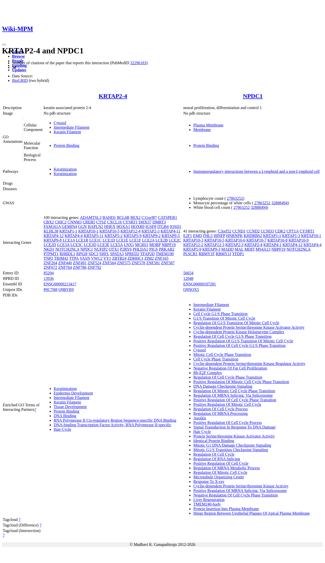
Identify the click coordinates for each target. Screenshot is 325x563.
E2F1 (187, 236)
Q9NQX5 (191, 289)
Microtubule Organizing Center (218, 477)
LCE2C (175, 240)
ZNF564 (109, 263)
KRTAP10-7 (256, 240)
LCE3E (103, 245)
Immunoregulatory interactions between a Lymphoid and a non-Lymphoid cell (256, 171)
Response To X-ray (208, 481)
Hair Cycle (62, 429)
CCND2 (252, 231)
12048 (188, 278)
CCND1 (238, 231)
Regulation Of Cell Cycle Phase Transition (227, 377)
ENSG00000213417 (60, 284)
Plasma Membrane (208, 125)
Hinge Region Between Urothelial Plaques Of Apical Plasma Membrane (251, 513)
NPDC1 (253, 96)
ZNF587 (168, 263)
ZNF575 (124, 263)
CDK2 (280, 231)
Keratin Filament (67, 132)
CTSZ (101, 222)
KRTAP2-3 (151, 231)
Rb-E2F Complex (207, 373)
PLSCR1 (190, 254)
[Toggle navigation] (4, 44)
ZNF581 (153, 263)
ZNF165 (161, 258)
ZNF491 (79, 263)
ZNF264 (50, 263)
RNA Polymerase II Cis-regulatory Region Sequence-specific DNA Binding (115, 420)
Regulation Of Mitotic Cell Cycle (220, 472)
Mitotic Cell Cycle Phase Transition (222, 354)
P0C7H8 (50, 289)
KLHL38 (51, 231)
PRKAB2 (166, 249)
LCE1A (68, 240)
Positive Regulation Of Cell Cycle (220, 463)
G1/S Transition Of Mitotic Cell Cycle (224, 318)
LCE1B (82, 240)
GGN (82, 226)
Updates (19, 70)
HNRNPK (234, 236)
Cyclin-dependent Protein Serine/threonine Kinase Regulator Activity (249, 363)
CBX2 (49, 222)
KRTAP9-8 (53, 240)
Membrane (202, 129)
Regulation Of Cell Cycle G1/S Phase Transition (232, 336)
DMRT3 (159, 222)
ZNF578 (138, 263)
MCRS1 (141, 245)
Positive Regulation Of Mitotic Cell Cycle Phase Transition (241, 382)
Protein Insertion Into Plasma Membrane (226, 509)
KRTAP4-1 (273, 245)
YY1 (107, 258)
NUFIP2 (101, 249)
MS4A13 (262, 249)
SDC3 (93, 254)
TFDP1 (238, 254)
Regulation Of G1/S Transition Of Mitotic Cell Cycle (236, 323)
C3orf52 (224, 231)
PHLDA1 (140, 249)
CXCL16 (114, 222)
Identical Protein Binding (213, 441)
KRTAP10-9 (298, 240)
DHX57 (145, 222)
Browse (18, 56)
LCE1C (95, 240)
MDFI (249, 249)
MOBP (154, 245)
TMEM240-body (207, 504)
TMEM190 (165, 254)
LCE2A (148, 240)
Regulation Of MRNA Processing (220, 413)
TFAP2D (147, 254)
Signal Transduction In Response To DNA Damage (234, 427)
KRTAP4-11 (170, 231)
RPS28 (81, 254)
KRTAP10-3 (193, 240)
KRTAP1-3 (291, 236)
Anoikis (199, 418)
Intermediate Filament (71, 127)
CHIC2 (61, 222)
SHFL (104, 254)
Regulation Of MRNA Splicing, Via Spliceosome (233, 395)
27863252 (235, 198)
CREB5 (89, 222)
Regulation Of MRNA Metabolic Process (226, 468)
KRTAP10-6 (235, 240)
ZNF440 (65, 263)
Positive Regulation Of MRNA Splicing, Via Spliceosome (240, 490)
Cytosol (60, 123)
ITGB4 (163, 226)
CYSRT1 (130, 222)
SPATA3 (117, 254)
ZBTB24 (119, 258)
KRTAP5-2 (114, 236)
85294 (49, 273)
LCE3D (90, 245)
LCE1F (135, 240)
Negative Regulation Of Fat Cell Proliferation (230, 368)
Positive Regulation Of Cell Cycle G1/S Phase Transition (239, 345)
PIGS (153, 249)
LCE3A (63, 245)
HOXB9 (137, 226)
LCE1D (109, 240)
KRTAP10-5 (110, 231)
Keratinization (65, 169)
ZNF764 (65, 267)
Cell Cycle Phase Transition (215, 359)
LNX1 (129, 245)
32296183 (138, 63)
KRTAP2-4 (113, 96)
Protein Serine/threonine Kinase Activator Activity (234, 436)
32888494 (279, 203)
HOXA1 (123, 226)
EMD (197, 236)
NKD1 (49, 249)
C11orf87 (149, 217)
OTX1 (114, 249)
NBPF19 (168, 245)
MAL (239, 249)
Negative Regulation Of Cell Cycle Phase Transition (235, 495)
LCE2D (50, 245)
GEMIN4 (69, 226)
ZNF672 (50, 267)
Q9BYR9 (66, 289)
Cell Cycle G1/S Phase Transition (220, 314)
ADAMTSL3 (90, 217)
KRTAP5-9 (132, 236)
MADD (227, 249)
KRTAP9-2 (152, 236)
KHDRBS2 (253, 236)
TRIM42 (61, 258)
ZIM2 (149, 258)
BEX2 (136, 217)
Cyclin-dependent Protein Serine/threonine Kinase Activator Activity (248, 327)
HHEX (109, 226)
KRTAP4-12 (54, 236)
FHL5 (208, 236)
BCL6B (123, 217)
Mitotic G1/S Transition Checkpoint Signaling (230, 450)
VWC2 (96, 258)
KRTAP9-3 (171, 236)
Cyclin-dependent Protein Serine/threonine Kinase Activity (240, 486)
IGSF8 (151, 226)
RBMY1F (207, 254)
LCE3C (77, 245)
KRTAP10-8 (278, 240)
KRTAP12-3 (214, 245)
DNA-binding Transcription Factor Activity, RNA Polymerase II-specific (112, 425)
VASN (85, 258)
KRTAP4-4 (73, 236)
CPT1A (292, 231)
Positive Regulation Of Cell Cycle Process (227, 422)
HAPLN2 (95, 226)
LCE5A (116, 245)
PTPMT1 (51, 254)
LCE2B (161, 240)
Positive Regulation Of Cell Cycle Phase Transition (234, 400)
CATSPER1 (167, 217)
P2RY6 (126, 249)
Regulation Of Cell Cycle (213, 454)
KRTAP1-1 (68, 231)
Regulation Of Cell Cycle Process (220, 409)
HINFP (219, 236)
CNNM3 (75, 222)
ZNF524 (94, 263)
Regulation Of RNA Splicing (216, 459)
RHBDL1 (67, 254)
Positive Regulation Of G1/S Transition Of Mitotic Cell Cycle (243, 341)
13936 (49, 278)
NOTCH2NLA (67, 249)
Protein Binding (66, 145)
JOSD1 (175, 226)
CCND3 (267, 231)
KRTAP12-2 (193, 245)
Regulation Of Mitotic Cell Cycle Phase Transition (234, 391)
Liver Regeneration (208, 500)
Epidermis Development (73, 393)
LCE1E (122, 240)
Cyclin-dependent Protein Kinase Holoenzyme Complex (238, 332)
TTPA (74, 258)
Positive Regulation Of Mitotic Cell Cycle (227, 404)
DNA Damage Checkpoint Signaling (222, 386)
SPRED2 (132, 254)
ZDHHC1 (135, 258)
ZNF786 (79, 267)
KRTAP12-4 (130, 231)
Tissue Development (70, 407)
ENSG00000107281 (199, 284)
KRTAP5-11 (94, 236)
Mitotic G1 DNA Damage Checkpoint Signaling (232, 445)
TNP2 (48, 258)
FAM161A (52, 226)
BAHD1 (109, 217)
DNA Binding (65, 416)
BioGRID (20, 80)
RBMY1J (223, 254)
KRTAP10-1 (88, 231)
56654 (188, 273)
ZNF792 (94, 267)
